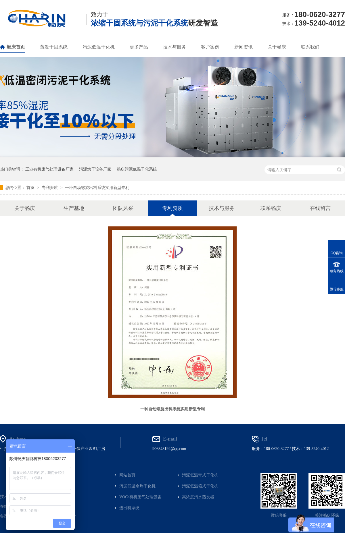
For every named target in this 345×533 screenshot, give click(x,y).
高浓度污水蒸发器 (198, 497)
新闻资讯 (243, 47)
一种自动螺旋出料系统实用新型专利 (97, 187)
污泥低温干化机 (99, 47)
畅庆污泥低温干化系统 (137, 169)
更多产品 (139, 47)
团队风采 (123, 208)
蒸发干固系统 (54, 47)
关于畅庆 (277, 47)
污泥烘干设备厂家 (95, 169)
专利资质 (50, 187)
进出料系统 (129, 508)
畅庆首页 (16, 47)
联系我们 (310, 47)
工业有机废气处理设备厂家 (49, 169)
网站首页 (127, 475)
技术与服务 (174, 47)
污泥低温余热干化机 (137, 486)
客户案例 (210, 47)
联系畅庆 (270, 208)
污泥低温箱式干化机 (200, 486)
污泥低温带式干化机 (200, 475)
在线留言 (320, 208)
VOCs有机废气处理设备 (140, 497)
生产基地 (74, 208)
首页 (31, 187)
